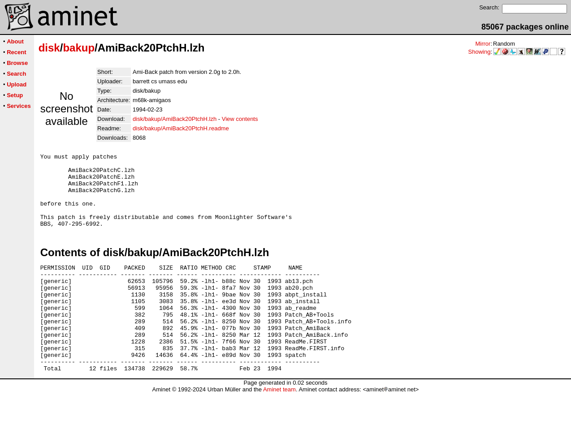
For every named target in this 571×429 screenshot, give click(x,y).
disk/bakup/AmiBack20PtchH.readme (181, 128)
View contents (240, 119)
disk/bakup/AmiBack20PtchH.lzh (174, 119)
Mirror (482, 43)
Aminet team (279, 425)
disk (49, 48)
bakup (79, 48)
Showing (479, 51)
